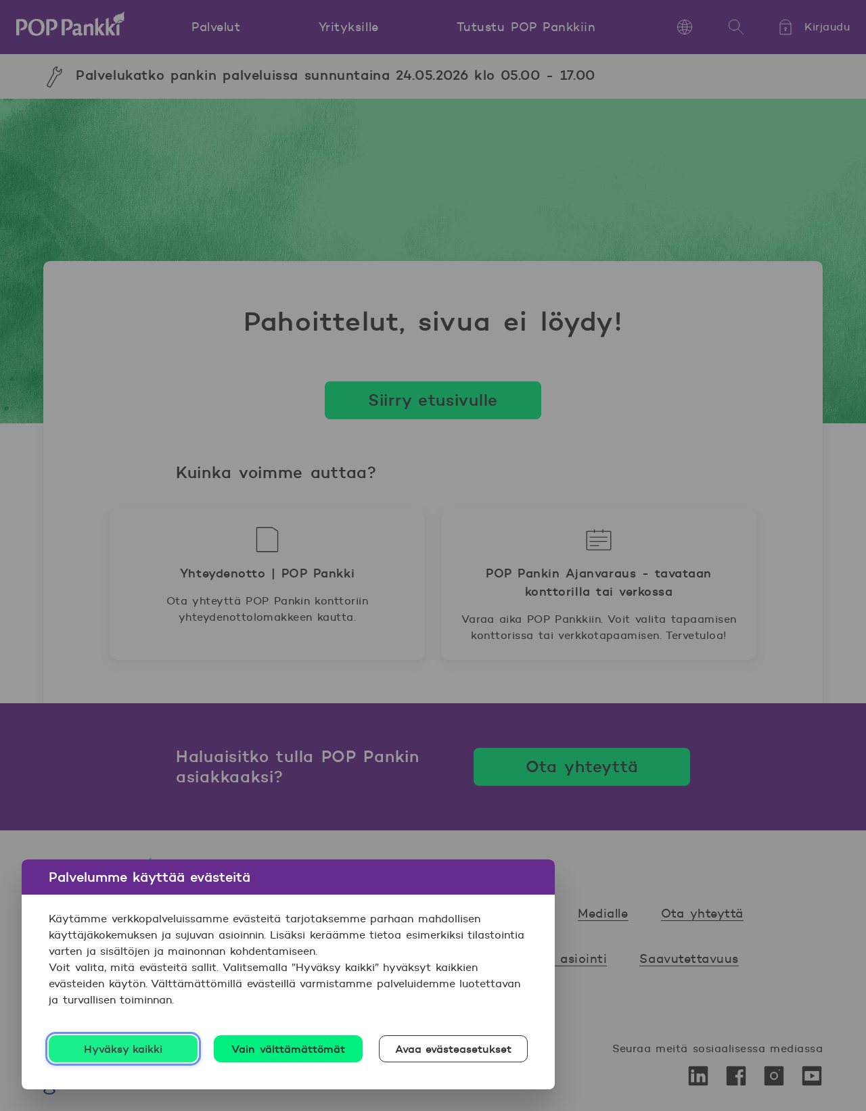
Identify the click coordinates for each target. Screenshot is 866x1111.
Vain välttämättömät (288, 1049)
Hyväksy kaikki (123, 1049)
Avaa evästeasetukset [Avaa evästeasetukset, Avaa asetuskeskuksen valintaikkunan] (453, 1049)
